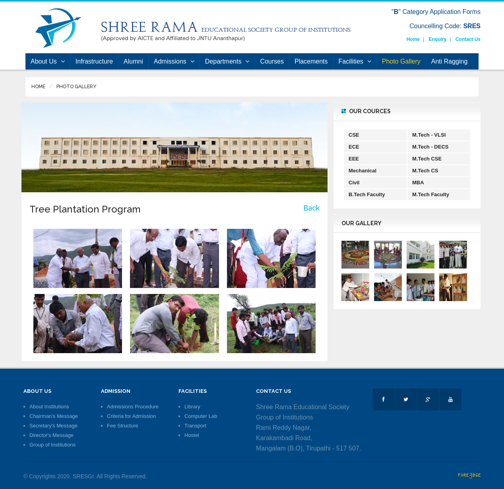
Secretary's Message (53, 426)
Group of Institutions (52, 445)
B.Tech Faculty (367, 194)
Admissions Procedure (133, 407)
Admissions (174, 61)
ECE (354, 147)
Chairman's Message (53, 416)
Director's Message (51, 435)
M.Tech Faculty (430, 194)
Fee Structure (122, 426)
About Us (48, 61)
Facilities (355, 61)
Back (311, 208)
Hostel (191, 435)
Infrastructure (94, 61)
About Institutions (49, 407)
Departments (227, 61)
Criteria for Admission (131, 416)
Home (413, 39)
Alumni (133, 61)
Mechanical (362, 171)
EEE (354, 159)
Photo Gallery (401, 61)
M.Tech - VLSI (429, 135)
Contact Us (468, 39)
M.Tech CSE (427, 159)
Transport (195, 426)
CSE (354, 135)
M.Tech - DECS (430, 147)
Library (192, 407)
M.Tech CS (425, 171)
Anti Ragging (449, 61)
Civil (354, 183)
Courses (272, 61)
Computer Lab (200, 416)
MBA (418, 183)
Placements (311, 61)
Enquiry (438, 39)
